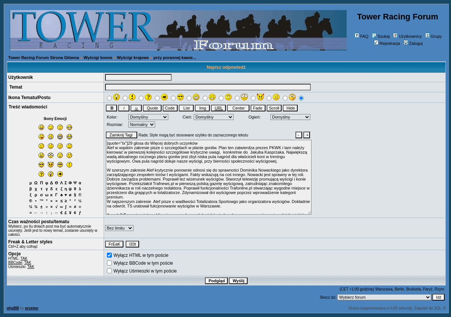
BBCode (15, 263)
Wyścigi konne (98, 57)
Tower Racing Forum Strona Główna (43, 57)
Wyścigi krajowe (133, 57)
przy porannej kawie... (174, 57)
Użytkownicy (407, 36)
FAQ (361, 36)
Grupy (433, 36)
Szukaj (381, 36)
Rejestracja (387, 43)
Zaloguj (413, 43)
